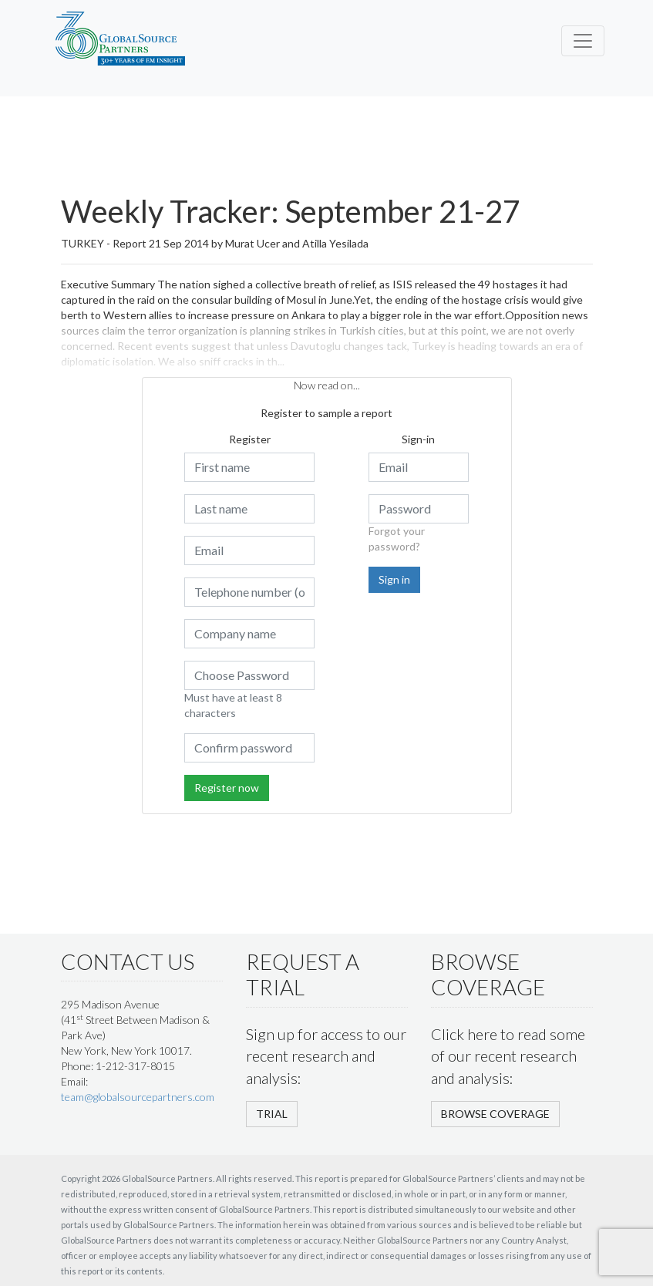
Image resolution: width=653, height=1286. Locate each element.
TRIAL (272, 1113)
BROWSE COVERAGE (495, 1113)
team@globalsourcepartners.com (137, 1096)
